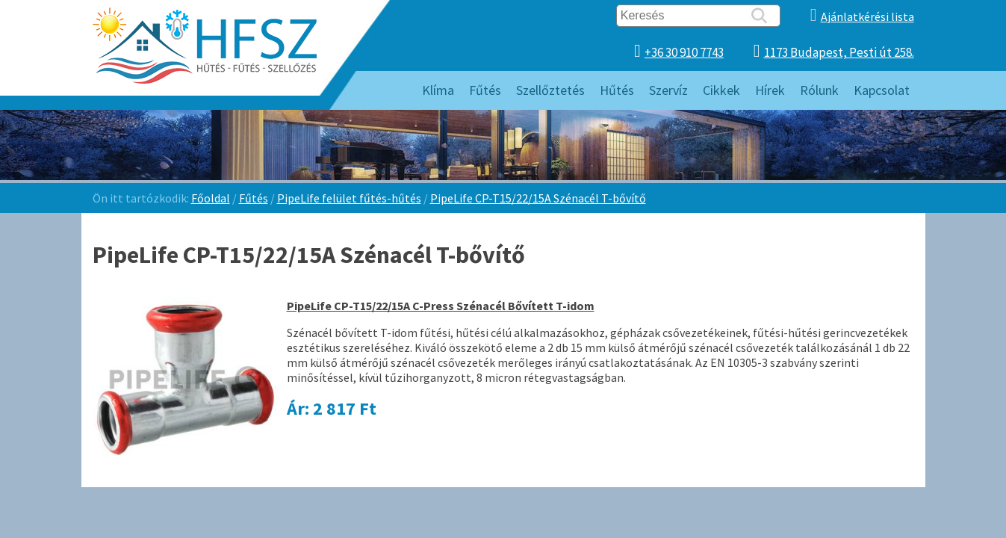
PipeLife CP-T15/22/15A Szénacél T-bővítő (538, 198)
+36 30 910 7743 (684, 52)
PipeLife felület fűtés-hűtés (349, 198)
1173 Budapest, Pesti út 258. (839, 52)
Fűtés (253, 198)
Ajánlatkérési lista (867, 16)
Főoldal (210, 198)
